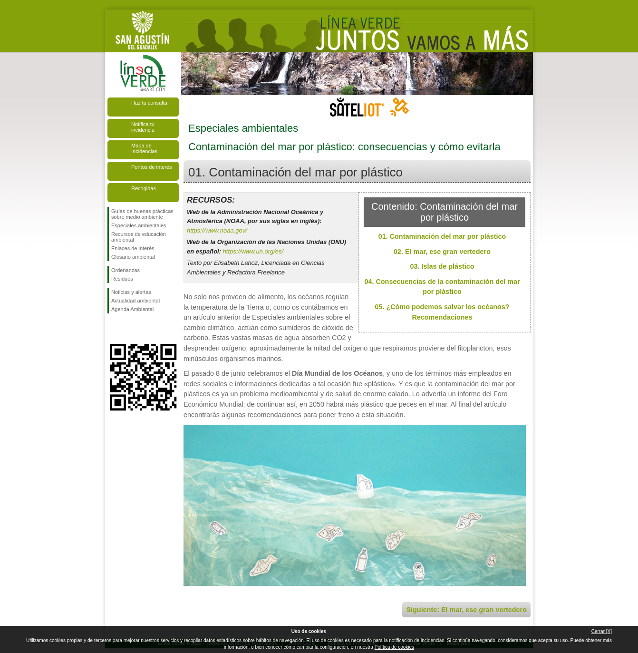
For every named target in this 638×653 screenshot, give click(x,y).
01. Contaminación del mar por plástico (442, 236)
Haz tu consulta (149, 103)
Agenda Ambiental (132, 309)
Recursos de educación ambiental (138, 237)
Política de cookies (394, 647)
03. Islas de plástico (442, 266)
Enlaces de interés (133, 248)
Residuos (122, 279)
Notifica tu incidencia (143, 127)
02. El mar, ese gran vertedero (442, 251)
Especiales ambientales (138, 225)
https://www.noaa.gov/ (217, 230)
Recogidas (143, 188)
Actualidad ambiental (135, 300)
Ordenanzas (125, 270)
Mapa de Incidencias (144, 148)
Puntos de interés (151, 167)
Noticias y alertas (131, 292)
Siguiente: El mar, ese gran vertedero (466, 610)
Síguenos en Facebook (113, 328)
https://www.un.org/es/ (253, 251)
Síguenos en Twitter (129, 328)
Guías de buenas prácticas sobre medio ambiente (142, 214)
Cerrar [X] (601, 631)
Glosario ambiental (133, 257)
